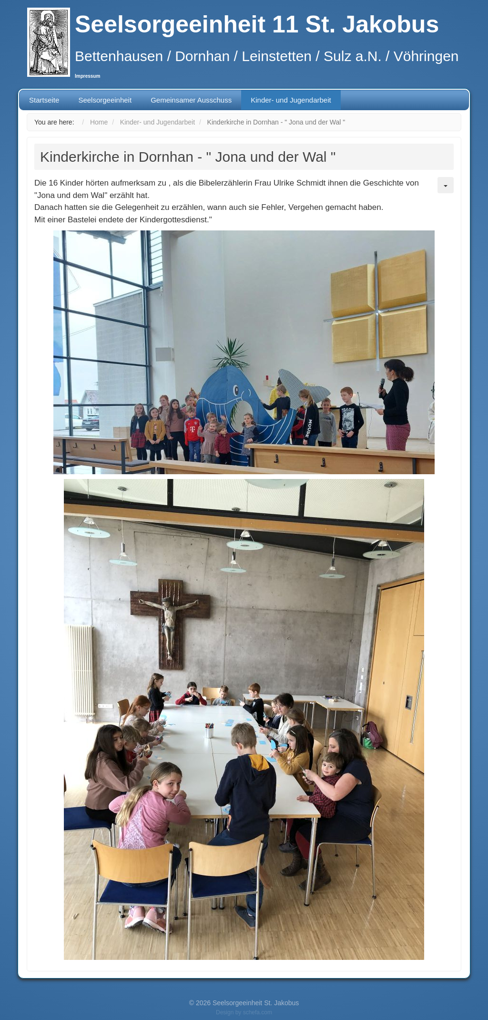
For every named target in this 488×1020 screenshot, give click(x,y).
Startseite (44, 100)
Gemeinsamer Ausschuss (191, 100)
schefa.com (257, 1012)
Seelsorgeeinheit (105, 100)
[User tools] (445, 185)
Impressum (87, 76)
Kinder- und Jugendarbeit (291, 100)
